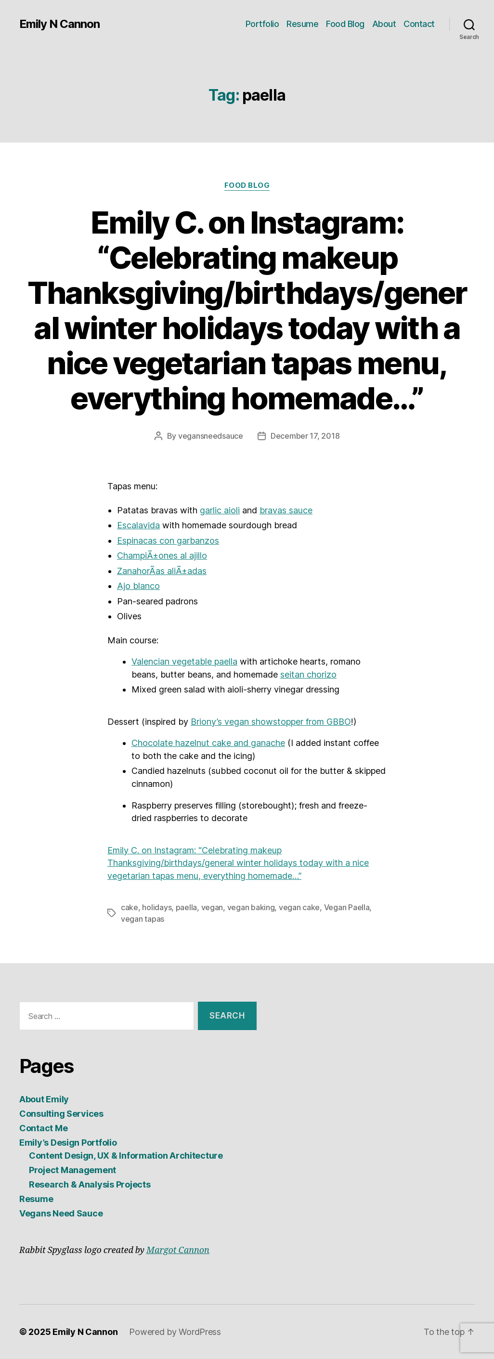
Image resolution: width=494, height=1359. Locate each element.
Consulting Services (61, 1114)
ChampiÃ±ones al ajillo (162, 555)
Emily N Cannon (59, 24)
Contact (419, 24)
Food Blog (345, 24)
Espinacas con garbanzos (168, 541)
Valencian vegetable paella (184, 661)
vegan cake (299, 907)
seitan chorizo (308, 674)
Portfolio (262, 24)
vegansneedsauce (210, 436)
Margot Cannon (177, 1250)
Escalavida (138, 525)
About (384, 24)
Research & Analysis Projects (89, 1184)
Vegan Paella (347, 907)
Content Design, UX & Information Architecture (126, 1155)
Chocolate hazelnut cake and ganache (208, 743)
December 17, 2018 (305, 436)
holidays (156, 907)
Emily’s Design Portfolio (68, 1142)
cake (129, 907)
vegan (212, 907)
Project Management (72, 1170)
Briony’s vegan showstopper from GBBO (271, 722)
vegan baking (251, 907)
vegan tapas (142, 919)
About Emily (44, 1099)
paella (186, 907)
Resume (302, 24)
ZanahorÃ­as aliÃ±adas (162, 571)
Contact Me (43, 1128)
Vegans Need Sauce (61, 1213)
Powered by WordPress (175, 1332)
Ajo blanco (138, 586)
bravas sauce (286, 510)
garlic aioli (220, 510)
